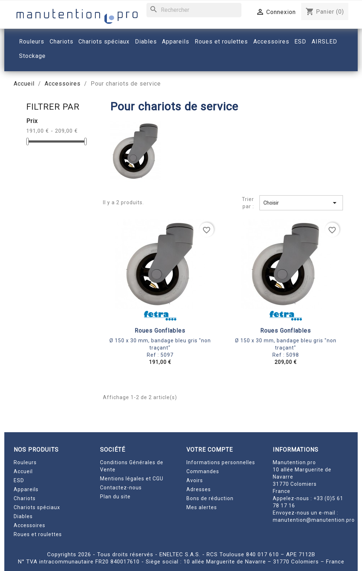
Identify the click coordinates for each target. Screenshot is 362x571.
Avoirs (194, 480)
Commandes (202, 471)
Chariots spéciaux (37, 507)
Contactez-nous (121, 487)
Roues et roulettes (38, 534)
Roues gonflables (160, 330)
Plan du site (115, 496)
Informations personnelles (220, 462)
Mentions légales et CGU (131, 478)
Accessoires (29, 525)
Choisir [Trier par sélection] (301, 202)
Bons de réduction (210, 498)
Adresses (198, 489)
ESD (19, 480)
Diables (23, 516)
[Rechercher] (193, 10)
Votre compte (209, 449)
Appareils (26, 489)
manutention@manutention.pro (314, 520)
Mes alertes (201, 507)
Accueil (23, 471)
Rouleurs (25, 462)
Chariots (25, 498)
